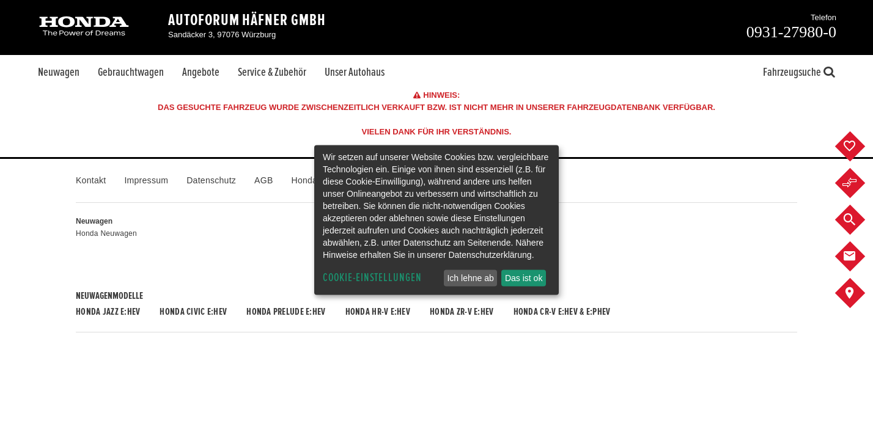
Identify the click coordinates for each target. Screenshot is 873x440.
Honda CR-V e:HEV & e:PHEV (562, 312)
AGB (263, 180)
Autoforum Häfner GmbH (247, 20)
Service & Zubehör (272, 72)
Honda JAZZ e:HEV (108, 312)
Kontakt (91, 180)
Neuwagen (58, 72)
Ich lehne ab (470, 278)
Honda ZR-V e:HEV (461, 312)
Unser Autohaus (355, 72)
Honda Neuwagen (106, 233)
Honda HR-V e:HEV (377, 312)
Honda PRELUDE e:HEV (285, 312)
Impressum (146, 180)
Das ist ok (523, 278)
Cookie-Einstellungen (372, 278)
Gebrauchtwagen (131, 72)
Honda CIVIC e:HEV (193, 312)
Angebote (200, 72)
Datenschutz (211, 180)
